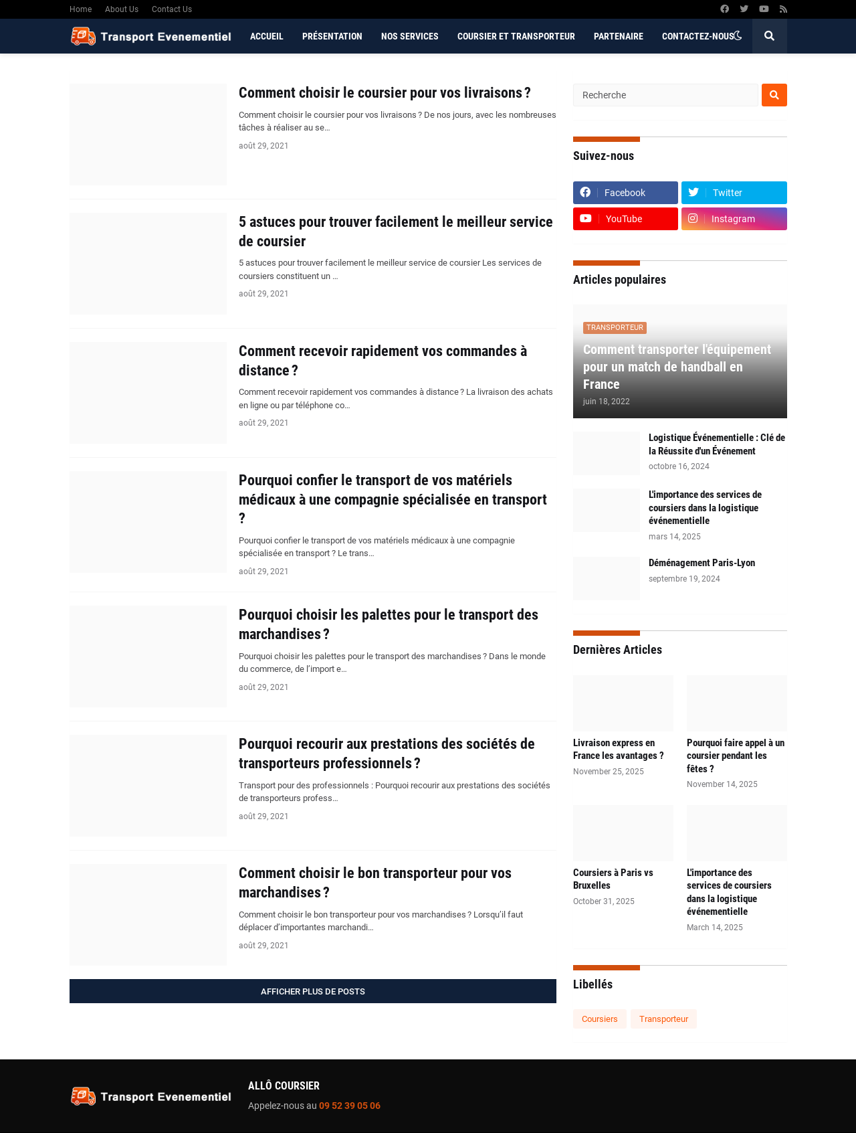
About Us (121, 9)
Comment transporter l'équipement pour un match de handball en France (677, 366)
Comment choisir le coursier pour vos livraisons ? (385, 92)
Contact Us (172, 9)
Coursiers (600, 1019)
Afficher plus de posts (313, 991)
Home (81, 9)
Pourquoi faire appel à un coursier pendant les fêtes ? (735, 756)
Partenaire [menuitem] (618, 36)
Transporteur (663, 1019)
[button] (737, 36)
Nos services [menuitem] (410, 36)
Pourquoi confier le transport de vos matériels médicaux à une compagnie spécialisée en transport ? (393, 499)
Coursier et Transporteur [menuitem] (516, 36)
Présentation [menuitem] (332, 36)
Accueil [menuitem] (267, 36)
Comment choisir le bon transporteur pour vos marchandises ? (375, 883)
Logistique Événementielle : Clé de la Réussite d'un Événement (717, 444)
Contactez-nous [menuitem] (698, 36)
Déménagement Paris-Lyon (702, 563)
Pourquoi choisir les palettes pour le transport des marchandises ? (388, 624)
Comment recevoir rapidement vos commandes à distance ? (383, 361)
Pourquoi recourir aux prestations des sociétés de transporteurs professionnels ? (387, 753)
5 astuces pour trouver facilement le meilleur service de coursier (396, 231)
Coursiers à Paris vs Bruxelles (613, 879)
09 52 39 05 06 (350, 1105)
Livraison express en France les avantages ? (618, 749)
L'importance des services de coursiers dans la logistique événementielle (705, 508)
